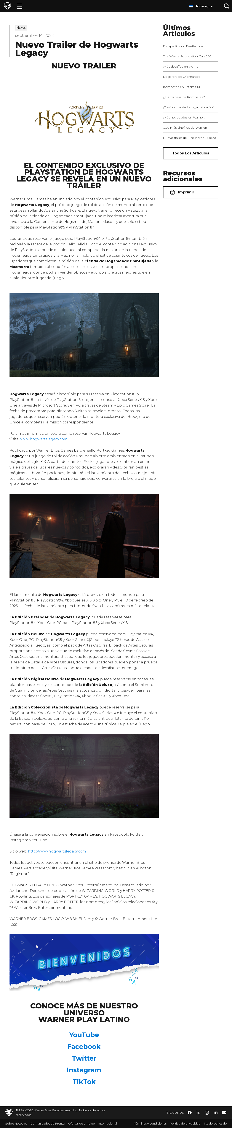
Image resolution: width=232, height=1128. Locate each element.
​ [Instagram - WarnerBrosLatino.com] (207, 1113)
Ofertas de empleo (81, 1123)
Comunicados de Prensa (47, 1123)
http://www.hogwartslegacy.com (57, 851)
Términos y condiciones (150, 1123)
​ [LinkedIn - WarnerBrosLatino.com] (215, 1112)
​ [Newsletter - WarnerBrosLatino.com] (224, 1112)
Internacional (107, 1123)
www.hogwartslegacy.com (43, 439)
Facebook (84, 1047)
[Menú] (19, 6)
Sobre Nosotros (16, 1123)
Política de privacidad (185, 1123)
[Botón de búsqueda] (226, 6)
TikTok (84, 1082)
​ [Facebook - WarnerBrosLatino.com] (189, 1113)
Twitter (84, 1058)
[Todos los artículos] (190, 153)
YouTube (84, 1035)
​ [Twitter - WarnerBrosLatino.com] (198, 1113)
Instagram (84, 1070)
